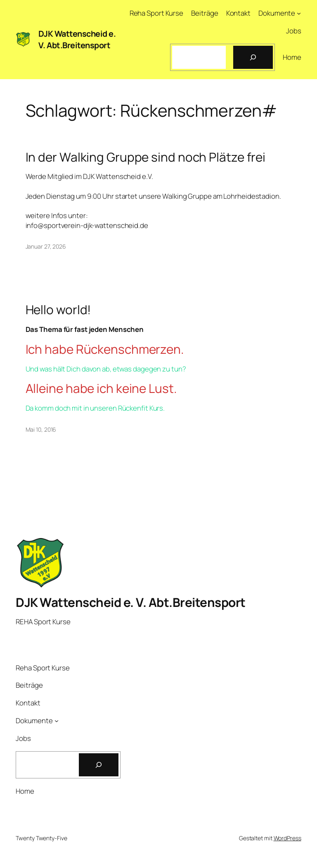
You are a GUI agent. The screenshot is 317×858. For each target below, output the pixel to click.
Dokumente (276, 13)
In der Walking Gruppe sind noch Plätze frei (146, 157)
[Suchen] (253, 57)
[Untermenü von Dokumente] (299, 13)
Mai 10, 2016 (41, 429)
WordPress (287, 838)
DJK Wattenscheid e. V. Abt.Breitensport (77, 39)
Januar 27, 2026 (46, 246)
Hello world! (58, 309)
